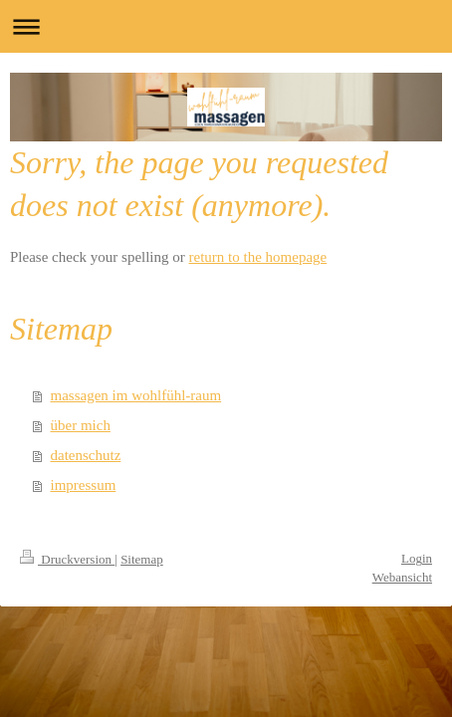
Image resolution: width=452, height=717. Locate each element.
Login (416, 558)
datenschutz (86, 455)
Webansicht (402, 577)
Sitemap (141, 559)
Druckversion (67, 559)
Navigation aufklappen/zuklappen (226, 26)
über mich (81, 425)
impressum (83, 485)
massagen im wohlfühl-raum (136, 395)
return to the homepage (258, 257)
